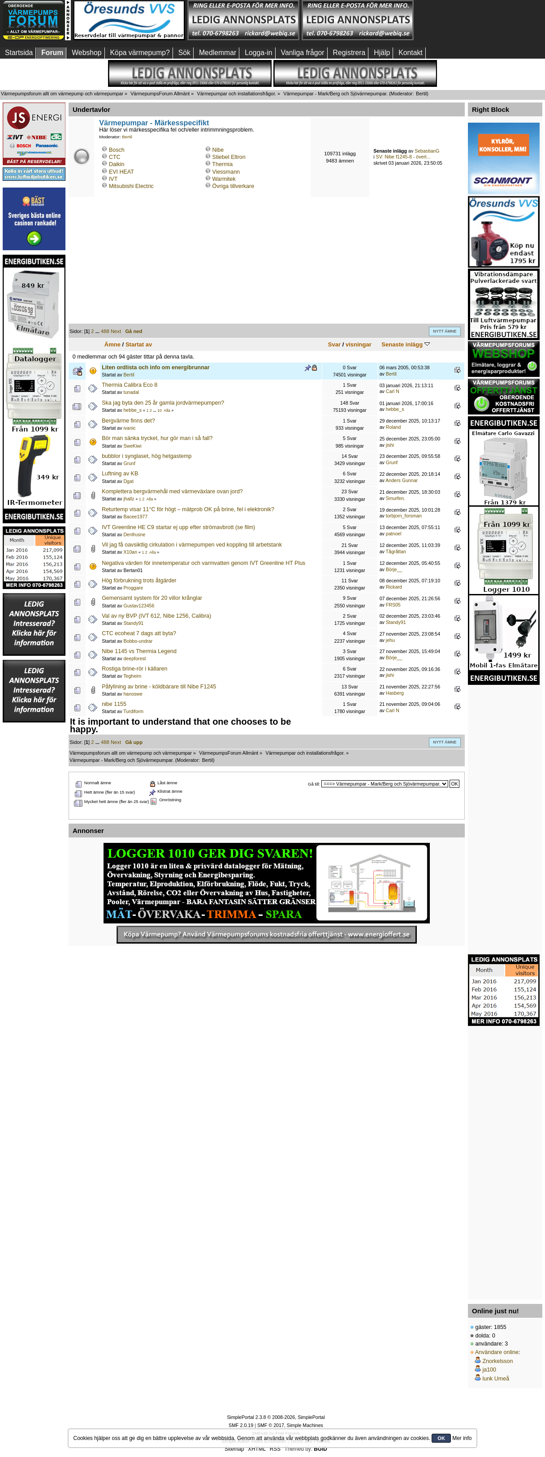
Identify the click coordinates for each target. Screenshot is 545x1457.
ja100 (489, 1370)
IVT (113, 179)
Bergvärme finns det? (128, 421)
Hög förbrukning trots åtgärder (139, 580)
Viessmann (226, 172)
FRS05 (393, 604)
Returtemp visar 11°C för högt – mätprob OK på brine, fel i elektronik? (188, 509)
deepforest (134, 658)
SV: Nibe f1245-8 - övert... (403, 156)
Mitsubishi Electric (131, 186)
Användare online (497, 1352)
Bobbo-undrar (137, 641)
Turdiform (133, 711)
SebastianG (427, 151)
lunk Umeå (495, 1379)
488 (105, 331)
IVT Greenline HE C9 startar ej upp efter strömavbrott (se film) (178, 527)
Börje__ (394, 569)
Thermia (222, 164)
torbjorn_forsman (404, 515)
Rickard (394, 587)
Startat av (138, 344)
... (98, 331)
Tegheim (132, 676)
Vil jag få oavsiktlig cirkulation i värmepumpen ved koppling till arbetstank (192, 545)
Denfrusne (134, 534)
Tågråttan (396, 551)
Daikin (117, 164)
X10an (130, 552)
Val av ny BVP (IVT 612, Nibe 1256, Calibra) (156, 616)
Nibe (218, 150)
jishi (390, 445)
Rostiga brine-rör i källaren (134, 669)
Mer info (461, 1438)
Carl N (392, 391)
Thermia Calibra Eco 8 (129, 385)
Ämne (112, 344)
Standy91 (133, 623)
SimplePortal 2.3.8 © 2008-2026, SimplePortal (275, 1417)
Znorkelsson (497, 1361)
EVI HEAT (121, 172)
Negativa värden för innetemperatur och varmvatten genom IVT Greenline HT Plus (203, 563)
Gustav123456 (138, 605)
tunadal (131, 392)
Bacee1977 (135, 516)
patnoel (394, 533)
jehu (390, 640)
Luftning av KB (120, 473)
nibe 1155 (114, 704)
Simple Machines (305, 1425)
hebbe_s (132, 410)
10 (159, 410)
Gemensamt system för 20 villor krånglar (152, 598)
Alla (167, 410)
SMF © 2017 (270, 1425)
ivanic (129, 428)
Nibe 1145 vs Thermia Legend (139, 651)
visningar (359, 344)
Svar (334, 344)
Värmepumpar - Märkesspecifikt (154, 123)
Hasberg (395, 693)
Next (116, 331)
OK (441, 1438)
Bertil (421, 93)
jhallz (128, 498)
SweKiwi (132, 446)
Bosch (117, 150)
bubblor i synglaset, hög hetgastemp (146, 456)
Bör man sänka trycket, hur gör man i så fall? (157, 438)
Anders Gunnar (401, 480)
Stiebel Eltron (229, 157)
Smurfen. (395, 498)
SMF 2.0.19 (241, 1425)
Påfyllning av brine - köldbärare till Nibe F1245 (159, 687)
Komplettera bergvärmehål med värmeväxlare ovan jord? (172, 491)
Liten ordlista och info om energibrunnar (155, 367)
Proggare (133, 587)
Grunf (129, 463)
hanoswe (132, 693)
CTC (115, 157)
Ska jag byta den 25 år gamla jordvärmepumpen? (163, 403)
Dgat (128, 481)
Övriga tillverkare (233, 186)
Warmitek (224, 179)
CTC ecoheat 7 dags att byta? (139, 633)
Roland (393, 427)
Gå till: (314, 784)
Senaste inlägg (405, 344)
